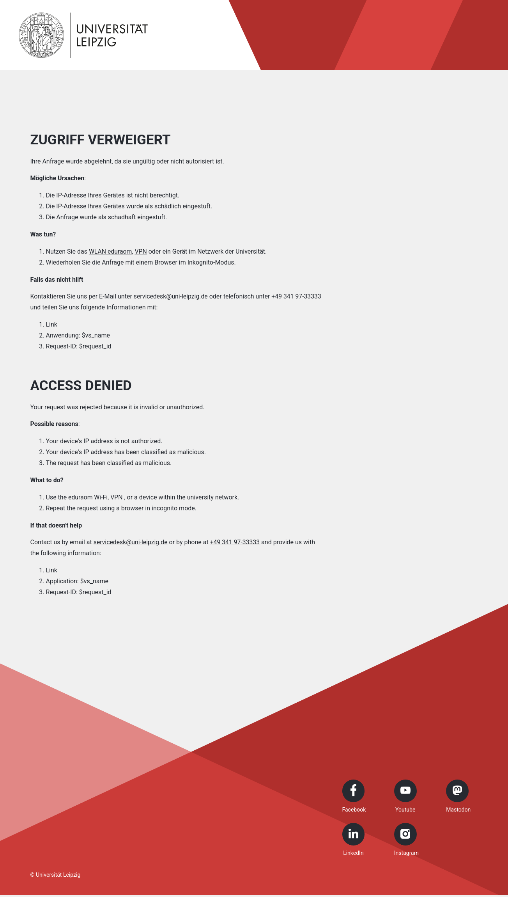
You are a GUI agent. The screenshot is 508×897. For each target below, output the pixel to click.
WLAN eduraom (111, 251)
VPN (141, 251)
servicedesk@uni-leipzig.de (171, 296)
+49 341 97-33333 (236, 542)
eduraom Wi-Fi (88, 497)
